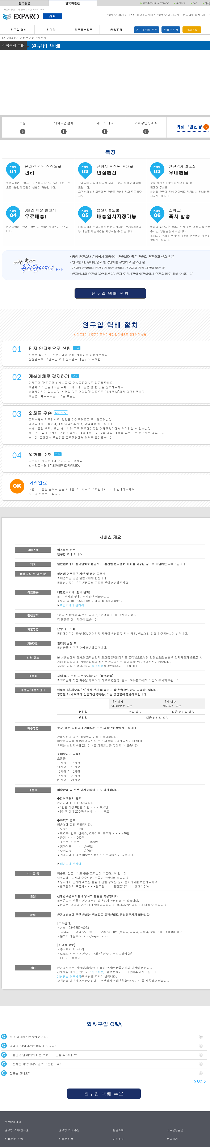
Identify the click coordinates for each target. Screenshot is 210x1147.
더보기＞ (200, 1081)
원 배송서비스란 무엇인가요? (102, 1036)
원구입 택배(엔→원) (17, 1130)
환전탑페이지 (13, 1122)
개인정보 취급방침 (69, 976)
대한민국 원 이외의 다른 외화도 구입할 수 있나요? (102, 1055)
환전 (52, 16)
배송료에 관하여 (70, 863)
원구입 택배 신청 (110, 293)
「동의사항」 (97, 972)
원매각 (50, 30)
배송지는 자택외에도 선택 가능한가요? (102, 1064)
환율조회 (116, 30)
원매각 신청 (171, 30)
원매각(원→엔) (14, 1139)
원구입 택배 (18, 30)
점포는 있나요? (102, 1073)
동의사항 (97, 666)
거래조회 (191, 30)
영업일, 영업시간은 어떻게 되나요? (102, 1045)
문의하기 (172, 1139)
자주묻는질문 (84, 30)
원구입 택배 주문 (146, 30)
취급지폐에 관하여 (72, 605)
